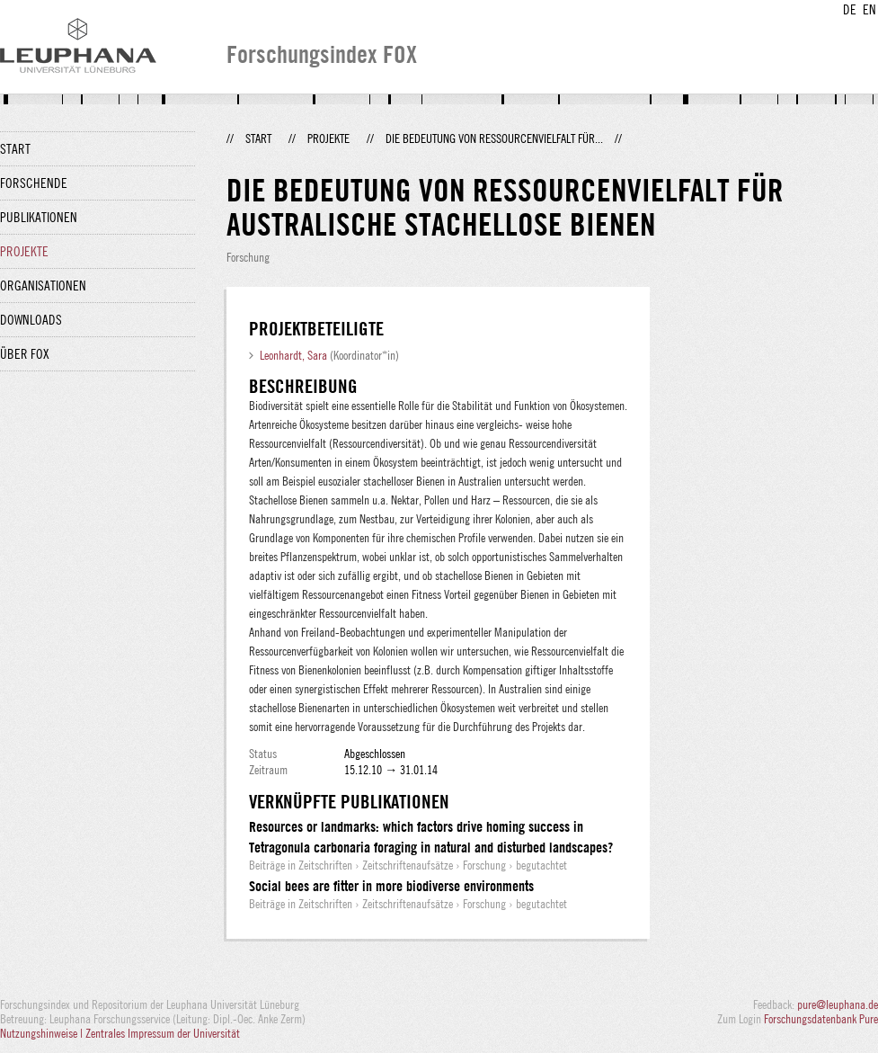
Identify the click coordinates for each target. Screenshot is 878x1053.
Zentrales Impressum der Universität (162, 1033)
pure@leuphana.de (837, 1004)
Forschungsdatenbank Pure (821, 1019)
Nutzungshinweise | (42, 1033)
